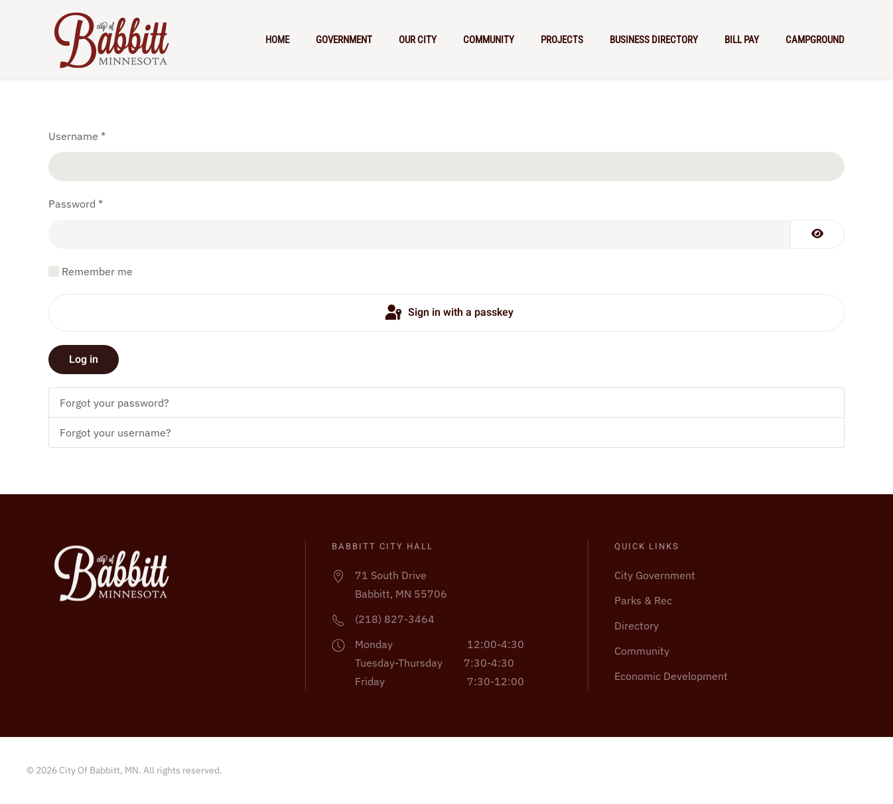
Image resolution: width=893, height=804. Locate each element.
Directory (636, 625)
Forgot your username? (115, 432)
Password (75, 203)
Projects (562, 40)
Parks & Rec (643, 600)
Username (76, 136)
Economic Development (671, 676)
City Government (654, 575)
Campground (815, 40)
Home (277, 40)
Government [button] (344, 40)
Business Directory (654, 40)
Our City (418, 40)
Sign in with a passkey (448, 313)
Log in (83, 360)
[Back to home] (117, 40)
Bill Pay (741, 40)
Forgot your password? (114, 402)
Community (488, 40)
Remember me (97, 271)
